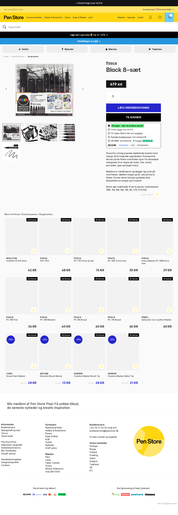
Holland (93, 461)
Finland (93, 452)
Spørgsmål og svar (10, 430)
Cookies (5, 465)
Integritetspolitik (10, 462)
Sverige (94, 446)
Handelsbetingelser (11, 459)
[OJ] (89, 26)
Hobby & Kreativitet (53, 17)
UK (91, 467)
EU (91, 470)
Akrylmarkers (33, 56)
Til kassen (133, 117)
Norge (93, 449)
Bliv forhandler (8, 450)
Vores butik (7, 436)
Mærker (121, 17)
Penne (68, 17)
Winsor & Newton (54, 468)
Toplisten (156, 49)
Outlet (140, 17)
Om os (4, 433)
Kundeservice (148, 9)
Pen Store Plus (8, 441)
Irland (92, 458)
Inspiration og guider (11, 444)
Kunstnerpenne (18, 56)
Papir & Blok (51, 436)
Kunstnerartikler (34, 17)
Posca (111, 63)
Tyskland (94, 464)
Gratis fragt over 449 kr (89, 3)
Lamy (48, 460)
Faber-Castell (52, 462)
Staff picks (51, 448)
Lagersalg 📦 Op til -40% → (89, 34)
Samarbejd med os (10, 447)
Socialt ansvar (8, 453)
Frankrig (94, 455)
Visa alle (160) (52, 471)
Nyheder (131, 17)
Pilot (47, 457)
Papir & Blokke (79, 17)
